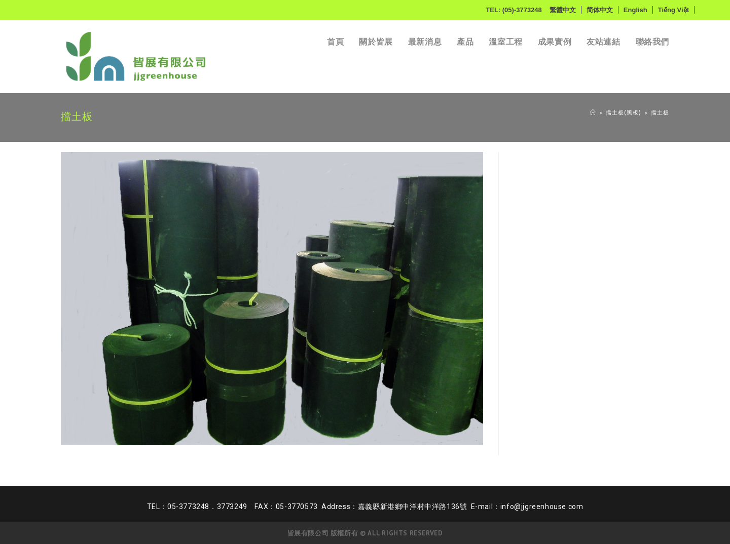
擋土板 (660, 113)
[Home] (593, 113)
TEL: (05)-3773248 (514, 10)
